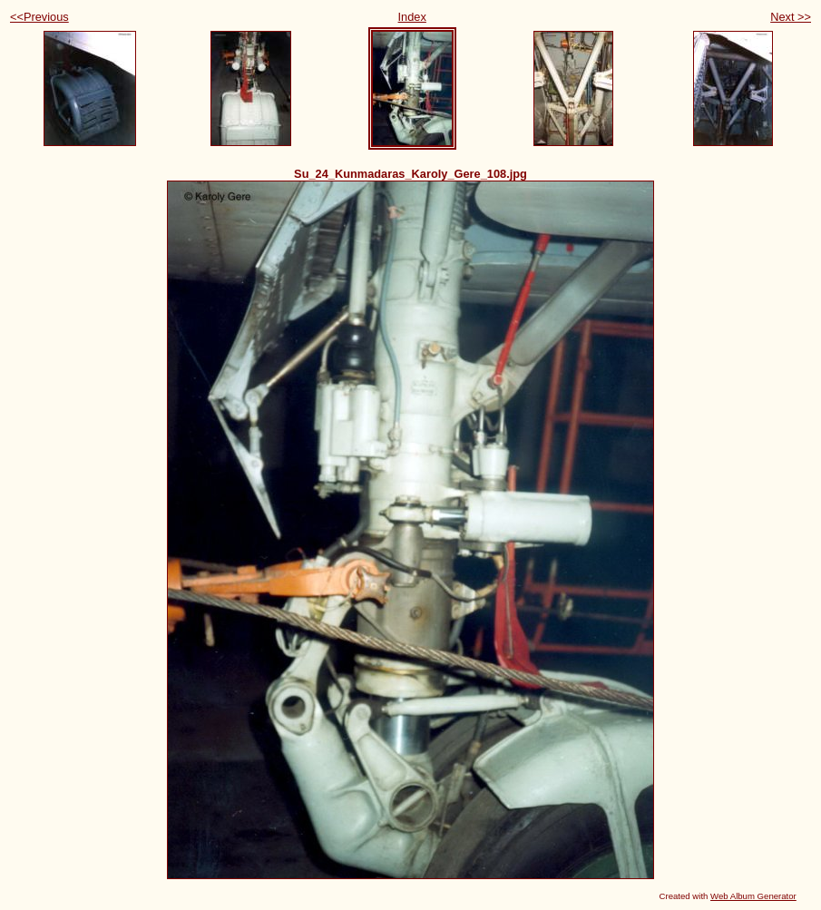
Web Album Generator (753, 896)
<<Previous (39, 17)
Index (412, 17)
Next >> (790, 17)
